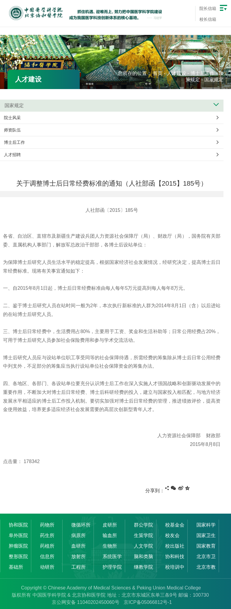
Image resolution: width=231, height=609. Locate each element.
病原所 (79, 535)
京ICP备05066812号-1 (148, 602)
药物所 (47, 524)
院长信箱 (207, 8)
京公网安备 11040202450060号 (85, 602)
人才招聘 (12, 154)
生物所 (110, 546)
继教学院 (143, 567)
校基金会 (175, 524)
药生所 (47, 535)
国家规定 (213, 79)
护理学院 (112, 567)
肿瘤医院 (18, 546)
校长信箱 (207, 19)
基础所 (16, 567)
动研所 (47, 567)
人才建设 (176, 73)
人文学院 (143, 546)
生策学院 (143, 535)
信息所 (47, 556)
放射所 (79, 556)
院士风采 (12, 117)
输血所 (110, 535)
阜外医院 (18, 535)
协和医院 (18, 524)
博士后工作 (202, 73)
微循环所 (81, 524)
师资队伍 (12, 130)
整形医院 (18, 556)
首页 (157, 73)
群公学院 (143, 524)
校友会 (172, 535)
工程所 (79, 567)
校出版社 (175, 546)
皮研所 (110, 524)
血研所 (79, 546)
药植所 (47, 546)
